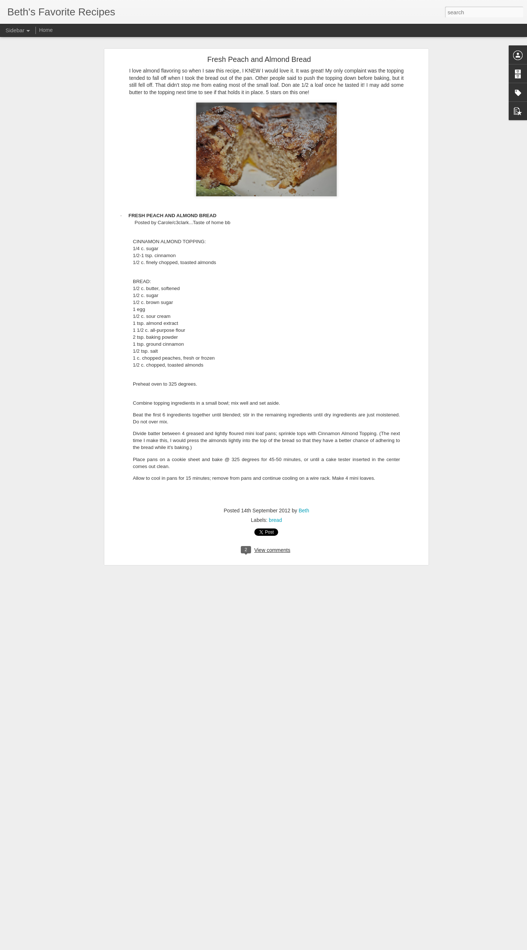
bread (275, 520)
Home (46, 30)
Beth (304, 510)
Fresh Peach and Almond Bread (259, 59)
